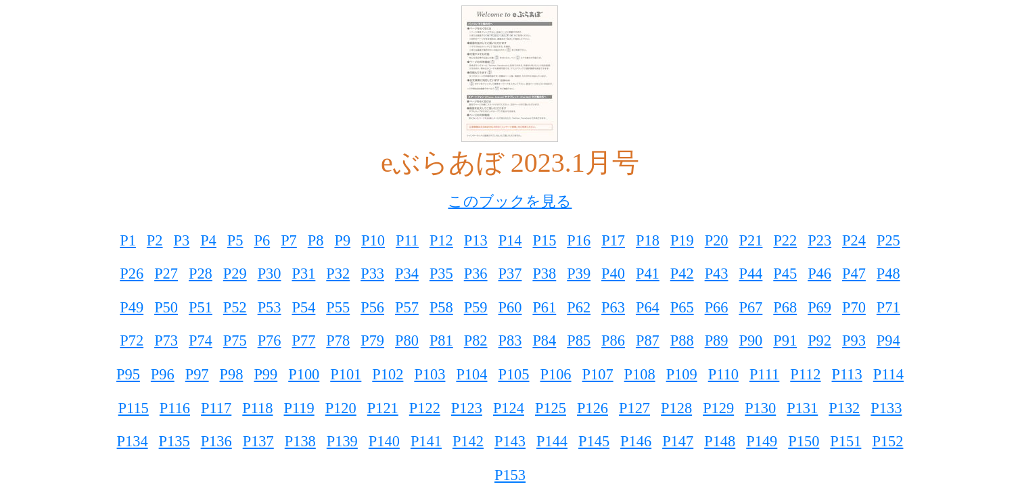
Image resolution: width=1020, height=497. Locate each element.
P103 (429, 374)
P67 (750, 307)
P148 (719, 441)
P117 (216, 408)
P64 (647, 307)
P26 (131, 273)
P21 (751, 240)
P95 (128, 374)
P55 (338, 307)
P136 (216, 441)
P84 (544, 340)
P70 (854, 307)
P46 (819, 273)
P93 (854, 340)
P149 (761, 441)
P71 (888, 307)
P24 (854, 240)
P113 (847, 374)
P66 (716, 307)
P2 (155, 240)
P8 (316, 240)
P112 (805, 374)
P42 (682, 273)
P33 (372, 273)
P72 (131, 340)
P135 (174, 441)
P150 (803, 441)
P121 (382, 408)
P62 (578, 307)
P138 (300, 441)
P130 (760, 408)
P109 (681, 374)
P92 (819, 340)
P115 (133, 408)
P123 (466, 408)
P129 (718, 408)
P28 (200, 273)
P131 (802, 408)
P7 (289, 240)
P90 (750, 340)
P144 (551, 441)
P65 (682, 307)
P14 (510, 240)
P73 (166, 340)
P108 (639, 374)
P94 (888, 340)
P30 (269, 273)
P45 (785, 273)
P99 (265, 374)
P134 (132, 441)
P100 (303, 374)
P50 (166, 307)
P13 (476, 240)
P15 (545, 240)
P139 (342, 441)
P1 (128, 240)
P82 (476, 340)
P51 (200, 307)
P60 (510, 307)
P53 (269, 307)
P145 (593, 441)
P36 (476, 273)
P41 (647, 273)
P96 (163, 374)
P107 (597, 374)
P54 (304, 307)
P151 (845, 441)
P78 (338, 340)
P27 (166, 273)
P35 (441, 273)
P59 (476, 307)
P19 (682, 240)
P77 (304, 340)
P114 (888, 374)
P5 (235, 240)
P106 (556, 374)
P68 (785, 307)
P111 (764, 374)
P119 (298, 408)
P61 (544, 307)
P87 (647, 340)
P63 (613, 307)
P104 (471, 374)
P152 (887, 441)
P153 (510, 475)
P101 (345, 374)
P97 (197, 374)
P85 (578, 340)
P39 (578, 273)
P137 (258, 441)
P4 (208, 240)
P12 (441, 240)
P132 (844, 408)
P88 (682, 340)
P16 (578, 240)
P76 (269, 340)
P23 (819, 240)
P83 (510, 340)
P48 (888, 273)
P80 (407, 340)
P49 (131, 307)
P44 (750, 273)
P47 (854, 273)
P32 (338, 273)
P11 (407, 240)
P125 (550, 408)
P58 (441, 307)
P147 (677, 441)
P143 (510, 441)
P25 (888, 240)
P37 (510, 273)
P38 (544, 273)
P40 (613, 273)
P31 (304, 273)
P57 (407, 307)
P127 (634, 408)
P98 (232, 374)
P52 (235, 307)
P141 (426, 441)
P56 (372, 307)
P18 (647, 240)
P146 (635, 441)
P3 (182, 240)
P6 (262, 240)
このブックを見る (510, 201)
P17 (613, 240)
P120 (340, 408)
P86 (613, 340)
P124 (508, 408)
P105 (513, 374)
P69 (819, 307)
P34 (407, 273)
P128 (676, 408)
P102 (387, 374)
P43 (716, 273)
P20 (716, 240)
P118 (257, 408)
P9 (342, 240)
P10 (373, 240)
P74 (200, 340)
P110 (723, 374)
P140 (384, 441)
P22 (785, 240)
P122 (424, 408)
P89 (716, 340)
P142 (468, 441)
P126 (592, 408)
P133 (886, 408)
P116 (175, 408)
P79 (372, 340)
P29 (235, 273)
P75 (235, 340)
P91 (785, 340)
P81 (441, 340)
